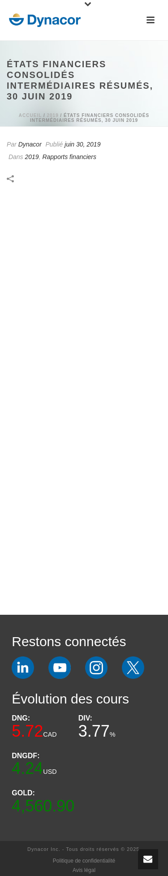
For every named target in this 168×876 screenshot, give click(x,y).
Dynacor (30, 144)
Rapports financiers (69, 156)
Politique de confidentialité (84, 861)
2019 (52, 115)
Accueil (30, 115)
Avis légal (84, 870)
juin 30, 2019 (82, 144)
